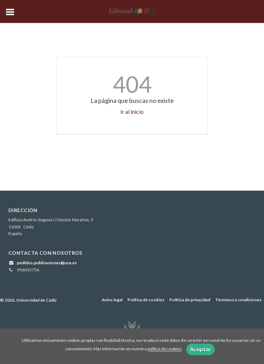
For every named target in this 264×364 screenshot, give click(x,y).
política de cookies (164, 349)
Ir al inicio (132, 111)
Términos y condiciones (238, 299)
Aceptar (200, 349)
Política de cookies (145, 299)
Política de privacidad (189, 299)
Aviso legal (112, 299)
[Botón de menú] (12, 12)
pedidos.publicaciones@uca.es (47, 262)
